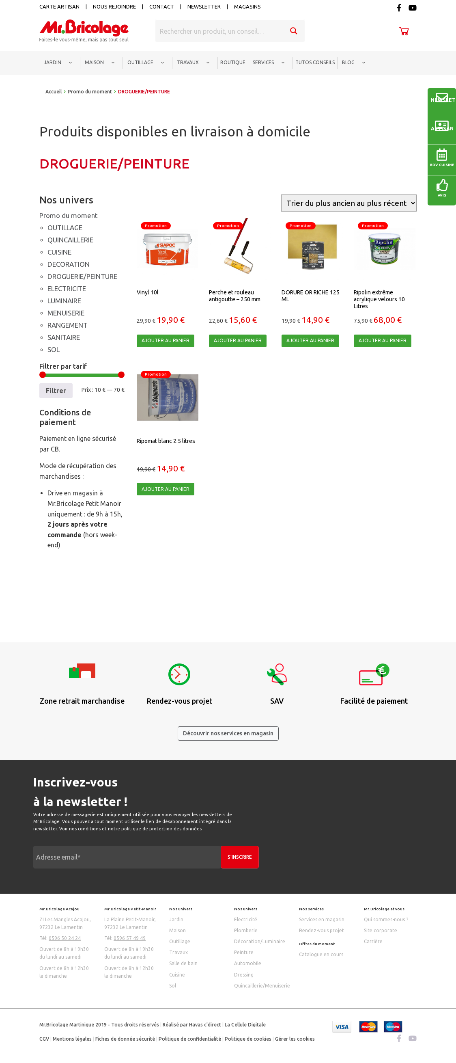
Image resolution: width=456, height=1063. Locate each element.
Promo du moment (90, 91)
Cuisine (177, 974)
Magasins (247, 6)
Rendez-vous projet (321, 930)
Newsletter (204, 6)
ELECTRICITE (66, 288)
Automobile (247, 963)
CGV (44, 1038)
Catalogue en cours (321, 954)
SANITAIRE (63, 337)
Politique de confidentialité (190, 1038)
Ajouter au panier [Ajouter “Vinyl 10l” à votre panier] (165, 340)
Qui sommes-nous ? (386, 919)
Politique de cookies (248, 1038)
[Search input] (219, 30)
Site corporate (380, 930)
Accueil (53, 91)
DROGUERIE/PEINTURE (82, 276)
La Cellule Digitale (245, 1024)
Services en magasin (321, 919)
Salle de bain (183, 963)
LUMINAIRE (64, 301)
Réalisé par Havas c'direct (192, 1024)
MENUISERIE (65, 313)
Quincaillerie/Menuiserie (262, 985)
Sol (172, 985)
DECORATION (68, 264)
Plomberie (246, 930)
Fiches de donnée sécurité (125, 1038)
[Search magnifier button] (294, 31)
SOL (53, 349)
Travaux (178, 952)
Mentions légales (72, 1038)
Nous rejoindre (114, 6)
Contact (161, 6)
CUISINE (59, 252)
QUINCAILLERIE (70, 240)
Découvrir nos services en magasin (228, 733)
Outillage (179, 941)
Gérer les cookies (295, 1038)
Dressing (244, 974)
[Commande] (349, 203)
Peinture (244, 952)
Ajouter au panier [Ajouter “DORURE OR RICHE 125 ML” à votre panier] (310, 340)
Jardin (176, 919)
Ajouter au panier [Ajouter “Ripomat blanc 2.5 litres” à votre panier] (165, 489)
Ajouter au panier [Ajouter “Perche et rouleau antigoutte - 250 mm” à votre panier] (238, 340)
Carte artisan (59, 6)
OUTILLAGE (64, 227)
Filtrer (56, 390)
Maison (177, 930)
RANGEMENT (67, 325)
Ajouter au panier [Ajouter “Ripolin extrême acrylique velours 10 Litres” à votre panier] (383, 340)
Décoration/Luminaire (259, 941)
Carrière (373, 941)
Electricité (245, 919)
